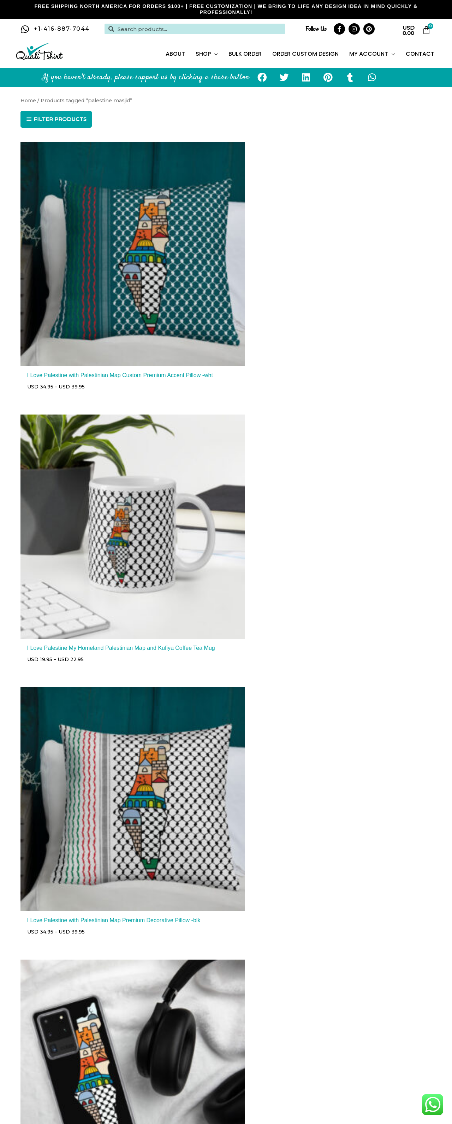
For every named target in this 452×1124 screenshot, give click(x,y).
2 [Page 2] (45, 805)
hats (367, 1057)
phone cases (144, 1066)
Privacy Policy (411, 937)
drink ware (389, 1057)
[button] (262, 87)
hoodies (285, 1057)
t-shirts (262, 1057)
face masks (345, 1057)
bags (169, 1066)
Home (28, 110)
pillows (116, 1066)
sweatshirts (313, 1057)
